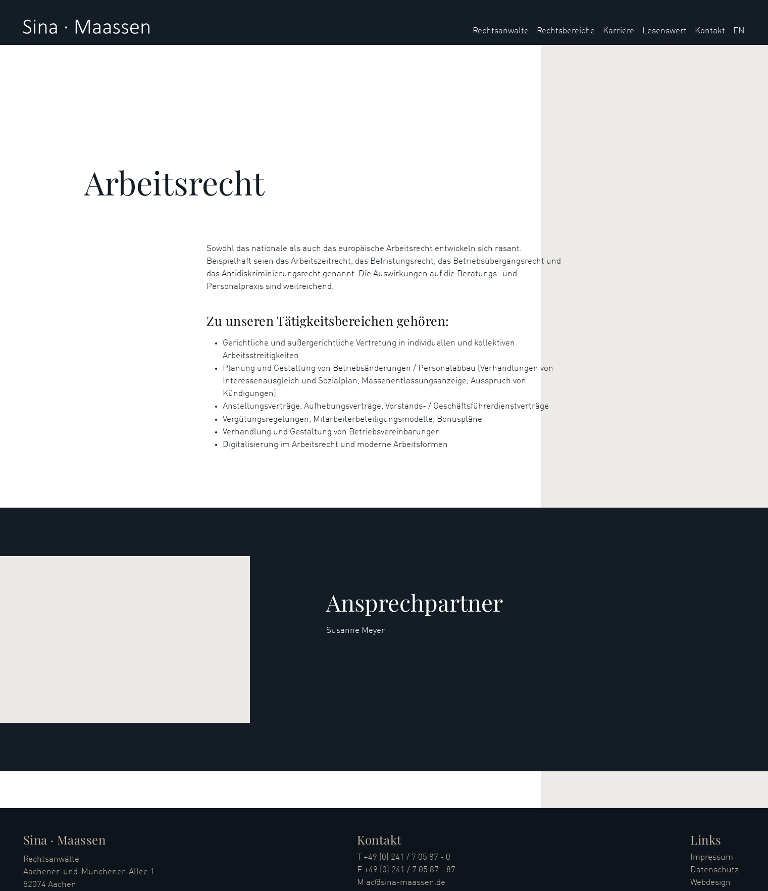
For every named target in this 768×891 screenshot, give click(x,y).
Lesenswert (664, 31)
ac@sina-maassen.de (405, 882)
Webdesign (710, 882)
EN (739, 31)
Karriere (618, 31)
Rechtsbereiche (566, 31)
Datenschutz (714, 870)
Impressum (711, 857)
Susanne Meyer (355, 630)
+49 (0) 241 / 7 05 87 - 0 (407, 857)
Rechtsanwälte (501, 31)
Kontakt (710, 31)
